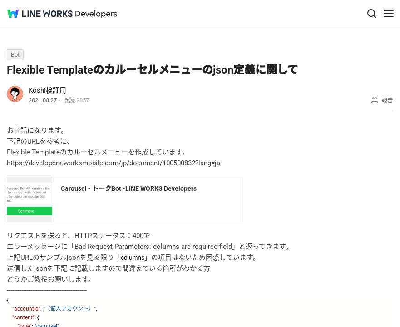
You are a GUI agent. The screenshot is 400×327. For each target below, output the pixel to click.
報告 (387, 100)
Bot (15, 54)
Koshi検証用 (47, 90)
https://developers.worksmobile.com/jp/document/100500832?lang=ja (113, 163)
